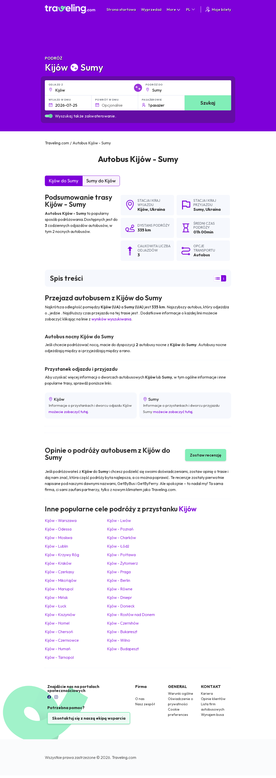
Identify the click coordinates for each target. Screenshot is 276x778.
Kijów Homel (57, 623)
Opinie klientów (213, 699)
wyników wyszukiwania (111, 318)
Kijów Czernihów (123, 623)
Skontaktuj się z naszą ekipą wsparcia (88, 718)
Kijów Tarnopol (59, 657)
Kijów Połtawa (121, 554)
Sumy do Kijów (101, 181)
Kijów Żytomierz (122, 563)
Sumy (198, 209)
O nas (140, 699)
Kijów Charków (121, 537)
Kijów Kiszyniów (60, 614)
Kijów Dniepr (119, 597)
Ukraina (157, 209)
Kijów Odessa (58, 528)
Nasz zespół (145, 704)
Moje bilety (218, 9)
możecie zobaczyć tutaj (68, 411)
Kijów (142, 209)
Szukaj (207, 103)
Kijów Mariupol (59, 588)
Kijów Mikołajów (61, 580)
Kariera (207, 693)
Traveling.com (124, 757)
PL (191, 9)
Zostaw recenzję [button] (205, 455)
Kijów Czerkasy (59, 571)
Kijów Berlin (118, 580)
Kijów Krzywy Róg (62, 554)
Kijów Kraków (58, 563)
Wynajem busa (212, 714)
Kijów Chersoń (59, 631)
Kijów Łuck (55, 605)
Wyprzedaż (151, 9)
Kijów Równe (119, 588)
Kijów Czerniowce (62, 640)
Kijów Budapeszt (123, 648)
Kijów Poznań (120, 528)
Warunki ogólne (180, 693)
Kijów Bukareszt (122, 631)
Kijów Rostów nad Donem (131, 614)
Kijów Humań (58, 648)
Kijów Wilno (118, 640)
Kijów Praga (119, 571)
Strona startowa (121, 9)
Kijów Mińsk (56, 597)
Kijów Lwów (119, 520)
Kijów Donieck (120, 605)
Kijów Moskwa (58, 537)
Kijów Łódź (118, 546)
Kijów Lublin (56, 546)
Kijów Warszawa (61, 520)
